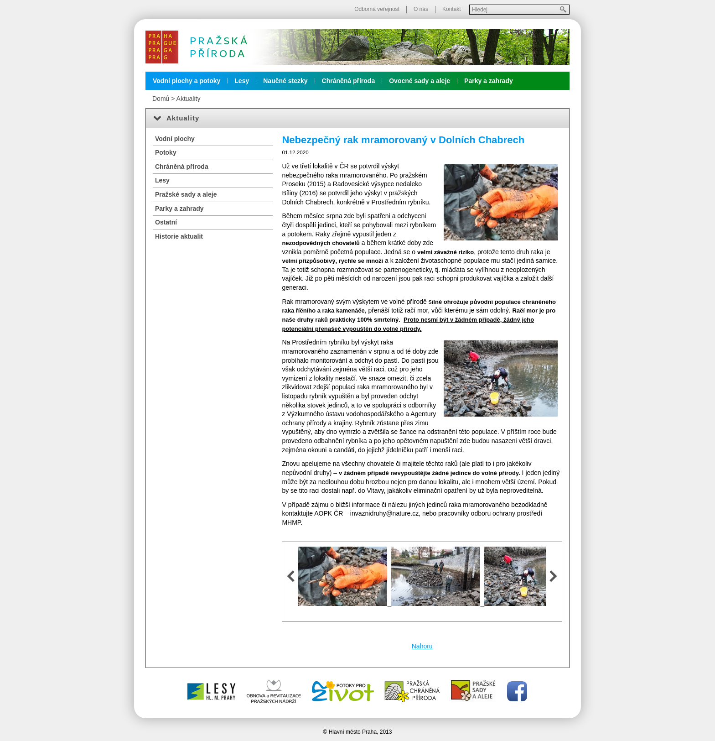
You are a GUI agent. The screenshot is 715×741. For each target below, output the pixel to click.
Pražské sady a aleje (186, 194)
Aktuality (188, 98)
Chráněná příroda (348, 80)
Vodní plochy (175, 138)
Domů (160, 98)
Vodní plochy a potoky (186, 80)
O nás (421, 9)
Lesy (241, 80)
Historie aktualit (179, 236)
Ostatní (166, 222)
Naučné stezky (285, 80)
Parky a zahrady (488, 80)
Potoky (165, 152)
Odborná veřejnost (376, 9)
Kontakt (451, 9)
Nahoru (422, 646)
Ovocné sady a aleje (419, 80)
